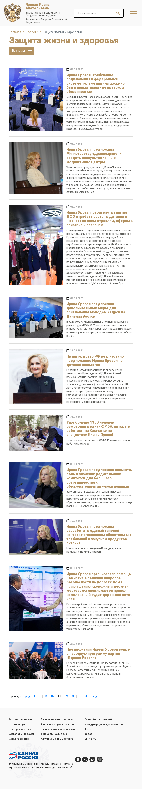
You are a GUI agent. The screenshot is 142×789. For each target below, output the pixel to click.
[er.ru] (100, 759)
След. (94, 696)
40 (73, 696)
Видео (88, 734)
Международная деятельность (104, 724)
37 (52, 696)
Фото (87, 729)
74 (85, 696)
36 (46, 696)
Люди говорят (17, 724)
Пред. (27, 696)
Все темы (22, 50)
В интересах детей (20, 729)
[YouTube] (92, 759)
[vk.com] (85, 759)
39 (66, 696)
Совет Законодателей (98, 719)
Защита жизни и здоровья (57, 719)
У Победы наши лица (54, 734)
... (40, 696)
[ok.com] (78, 759)
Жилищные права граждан (57, 724)
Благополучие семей (22, 734)
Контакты (90, 738)
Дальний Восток (19, 738)
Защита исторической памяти (59, 729)
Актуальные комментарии (57, 738)
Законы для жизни (20, 719)
